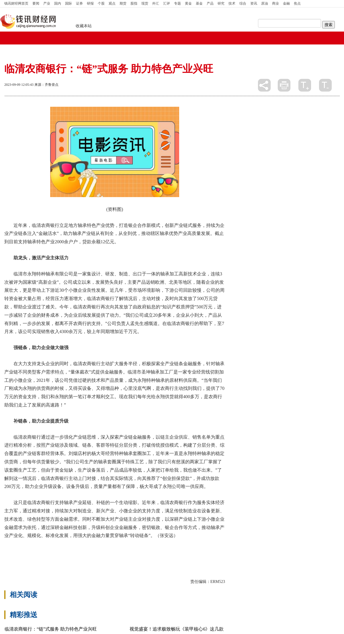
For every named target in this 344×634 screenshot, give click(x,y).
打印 (284, 85)
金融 (286, 3)
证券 (79, 3)
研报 (90, 3)
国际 (68, 3)
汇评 (166, 3)
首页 (16, 3)
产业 (46, 3)
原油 (264, 3)
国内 (57, 3)
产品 (210, 3)
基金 (199, 3)
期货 (123, 3)
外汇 (155, 3)
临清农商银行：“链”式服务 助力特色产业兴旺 (51, 629)
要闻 (35, 3)
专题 (177, 3)
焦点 (297, 3)
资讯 (253, 3)
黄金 (188, 3)
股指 (133, 3)
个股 (101, 3)
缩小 (325, 85)
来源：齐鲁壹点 (46, 85)
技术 (231, 3)
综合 (242, 3)
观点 (112, 3)
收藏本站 (84, 26)
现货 (144, 3)
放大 (304, 85)
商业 (275, 3)
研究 (221, 3)
